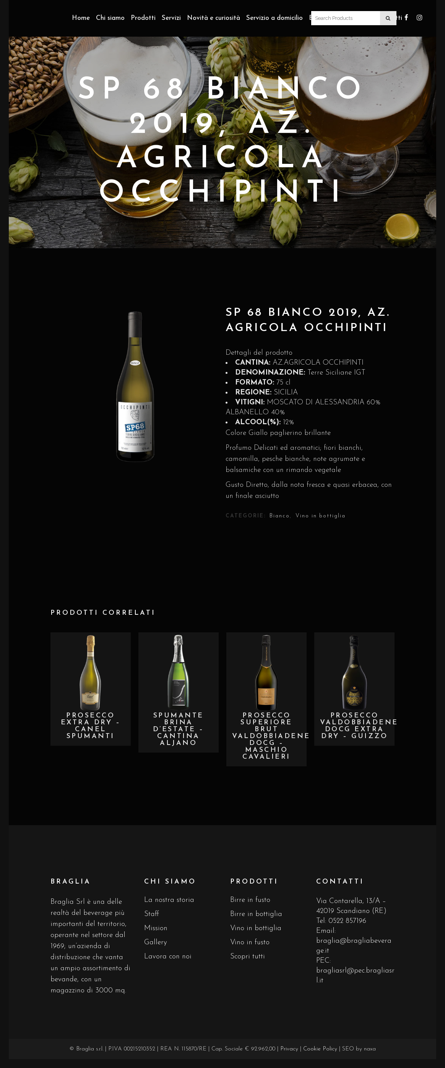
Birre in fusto (250, 900)
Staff (151, 914)
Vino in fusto (250, 942)
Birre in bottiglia (256, 914)
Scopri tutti (247, 956)
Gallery (155, 942)
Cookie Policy (320, 1049)
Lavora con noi (168, 956)
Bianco (280, 516)
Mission (155, 928)
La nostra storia (169, 900)
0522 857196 (347, 921)
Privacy (289, 1049)
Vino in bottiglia (321, 516)
